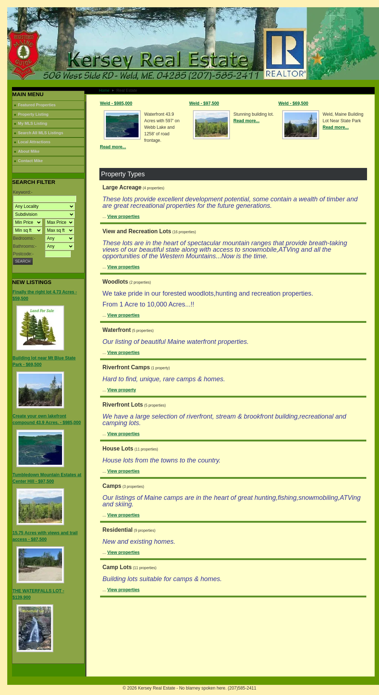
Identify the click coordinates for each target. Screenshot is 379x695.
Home (104, 90)
